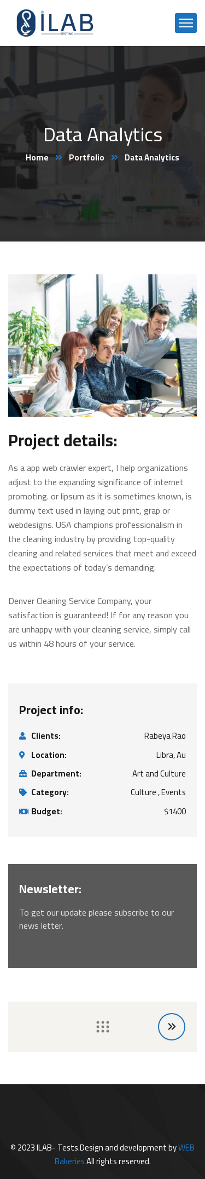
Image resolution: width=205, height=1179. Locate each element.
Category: (50, 792)
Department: (56, 773)
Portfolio (86, 157)
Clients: (46, 736)
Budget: (46, 811)
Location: (49, 755)
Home (37, 157)
